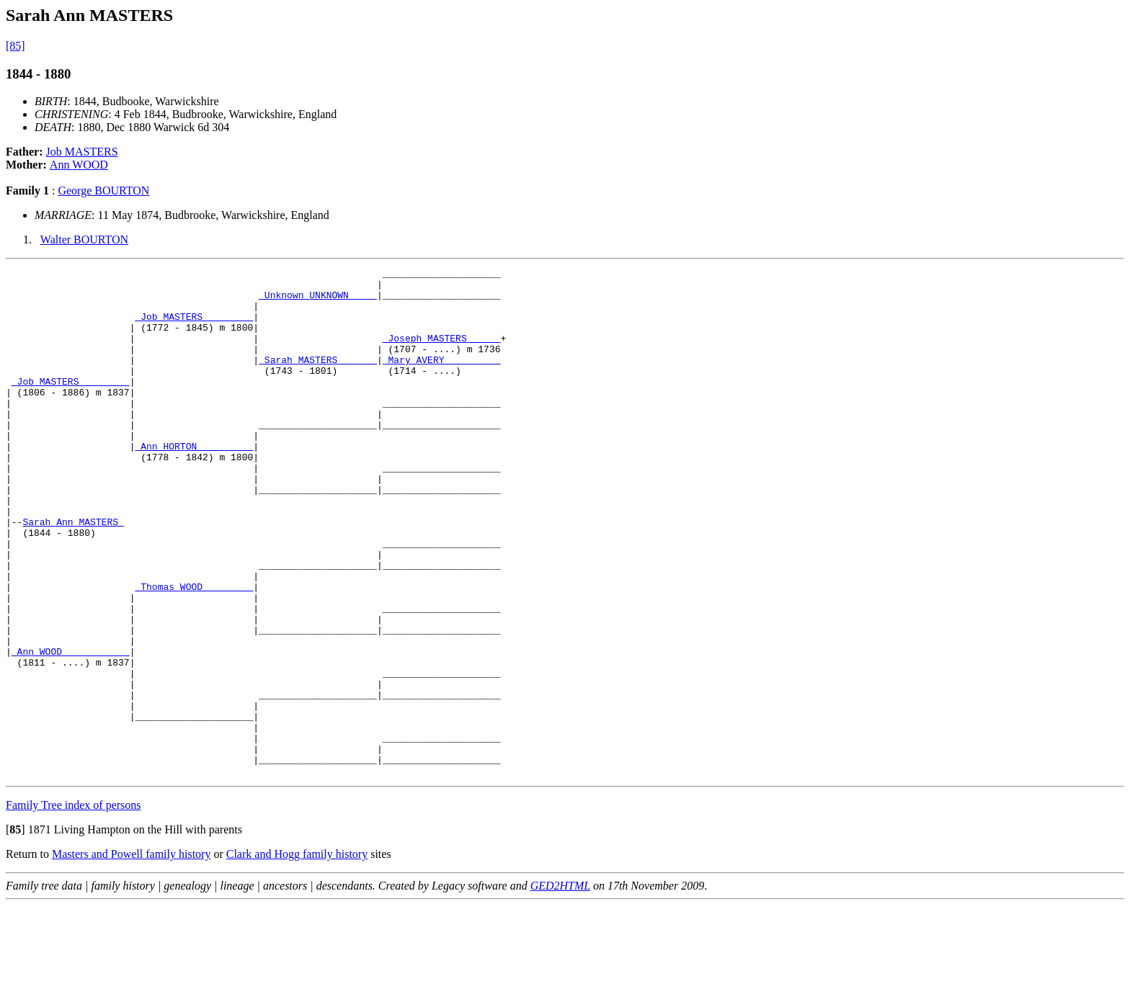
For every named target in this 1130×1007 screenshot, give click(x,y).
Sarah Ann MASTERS (72, 573)
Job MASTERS (82, 152)
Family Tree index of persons (73, 906)
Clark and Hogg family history (297, 955)
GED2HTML (560, 987)
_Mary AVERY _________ (442, 378)
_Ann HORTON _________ (194, 482)
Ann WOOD (79, 164)
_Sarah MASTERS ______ (318, 378)
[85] (15, 46)
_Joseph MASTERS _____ (442, 352)
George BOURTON (103, 190)
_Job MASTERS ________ (194, 327)
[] (15, 931)
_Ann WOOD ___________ (71, 728)
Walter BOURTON (84, 239)
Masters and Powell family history (131, 955)
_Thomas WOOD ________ (194, 651)
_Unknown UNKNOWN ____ (318, 301)
